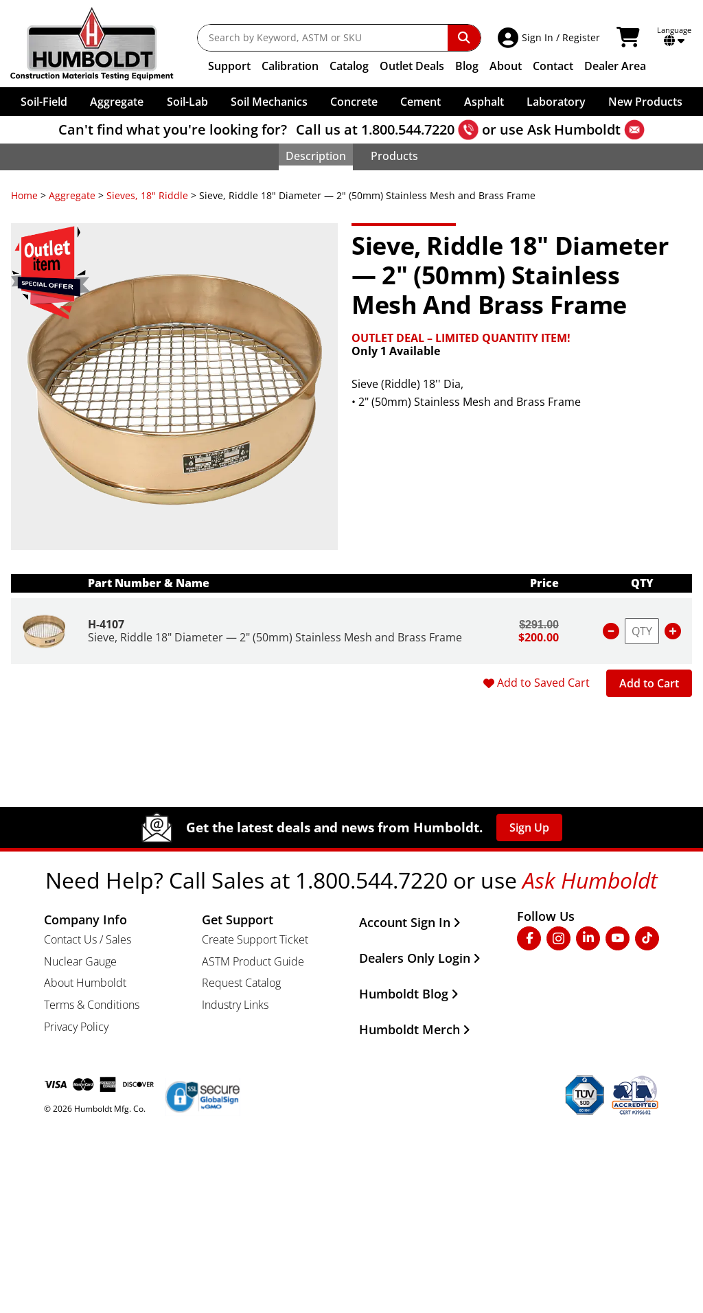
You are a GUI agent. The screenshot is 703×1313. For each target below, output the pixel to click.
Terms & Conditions (91, 1004)
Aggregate (72, 195)
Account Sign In (410, 922)
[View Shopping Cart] (630, 38)
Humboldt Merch (414, 1029)
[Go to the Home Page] (102, 43)
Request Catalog (241, 982)
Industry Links (235, 1004)
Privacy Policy (76, 1026)
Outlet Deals (412, 65)
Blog (467, 65)
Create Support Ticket (255, 939)
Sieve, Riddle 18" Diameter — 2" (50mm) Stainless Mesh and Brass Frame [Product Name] (275, 637)
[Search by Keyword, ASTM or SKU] (323, 38)
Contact (553, 65)
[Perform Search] (464, 38)
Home (24, 195)
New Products (645, 101)
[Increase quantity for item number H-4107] (673, 631)
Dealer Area (615, 65)
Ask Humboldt (574, 129)
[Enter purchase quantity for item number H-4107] (642, 631)
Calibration (290, 65)
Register (581, 37)
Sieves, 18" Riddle (147, 195)
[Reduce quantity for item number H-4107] (611, 631)
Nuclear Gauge (80, 961)
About (505, 65)
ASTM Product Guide (253, 961)
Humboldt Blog (409, 993)
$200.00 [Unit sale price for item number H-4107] (538, 637)
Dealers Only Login (420, 958)
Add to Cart (649, 683)
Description (316, 155)
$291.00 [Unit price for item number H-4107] (539, 624)
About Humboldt (85, 982)
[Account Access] (510, 37)
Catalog (349, 65)
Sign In (537, 37)
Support (229, 65)
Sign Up (529, 827)
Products (394, 155)
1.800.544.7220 (407, 129)
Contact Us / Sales (87, 939)
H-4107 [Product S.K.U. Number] (106, 624)
